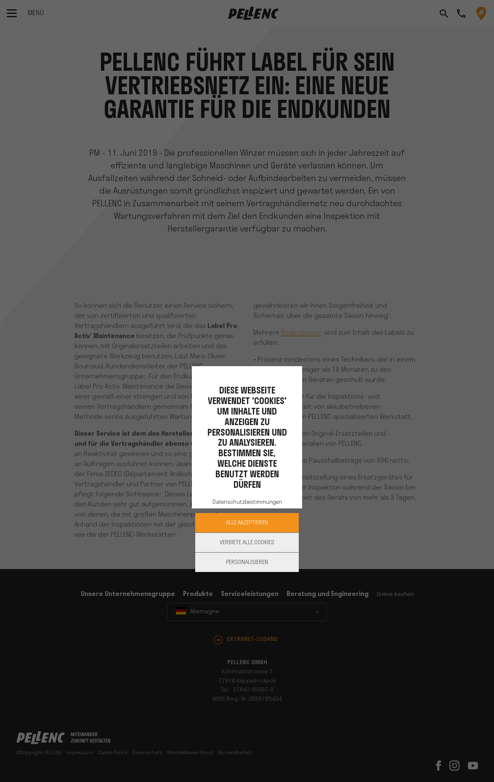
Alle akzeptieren (247, 523)
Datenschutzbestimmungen (247, 502)
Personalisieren (247, 562)
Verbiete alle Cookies (247, 543)
